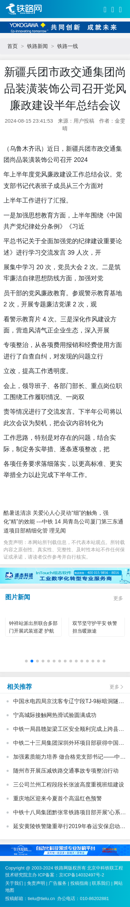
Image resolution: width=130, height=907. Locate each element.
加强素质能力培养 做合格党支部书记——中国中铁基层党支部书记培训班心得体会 (69, 757)
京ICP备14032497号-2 (81, 874)
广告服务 (58, 883)
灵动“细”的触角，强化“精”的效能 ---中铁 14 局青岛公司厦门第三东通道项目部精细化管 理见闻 (63, 522)
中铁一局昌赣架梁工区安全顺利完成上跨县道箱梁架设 (68, 730)
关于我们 (14, 883)
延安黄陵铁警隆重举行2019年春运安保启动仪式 (69, 827)
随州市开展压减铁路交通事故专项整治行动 (66, 771)
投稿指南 (79, 883)
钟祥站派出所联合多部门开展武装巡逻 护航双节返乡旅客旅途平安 (33, 630)
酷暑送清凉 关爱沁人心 (31, 513)
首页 (12, 46)
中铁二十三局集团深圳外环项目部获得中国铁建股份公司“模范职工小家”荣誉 (68, 744)
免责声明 (36, 883)
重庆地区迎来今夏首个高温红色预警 (57, 798)
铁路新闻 (37, 46)
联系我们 (101, 883)
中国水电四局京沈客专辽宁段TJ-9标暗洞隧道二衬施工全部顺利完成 (68, 702)
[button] (26, 661)
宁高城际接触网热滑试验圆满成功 (54, 715)
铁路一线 (67, 46)
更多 (118, 598)
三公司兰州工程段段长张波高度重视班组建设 (68, 785)
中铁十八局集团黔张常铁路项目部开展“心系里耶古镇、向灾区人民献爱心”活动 (69, 813)
